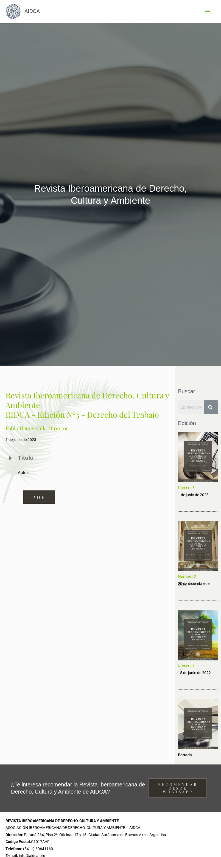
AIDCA (33, 12)
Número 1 (186, 667)
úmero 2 (188, 577)
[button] (39, 498)
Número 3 (186, 489)
